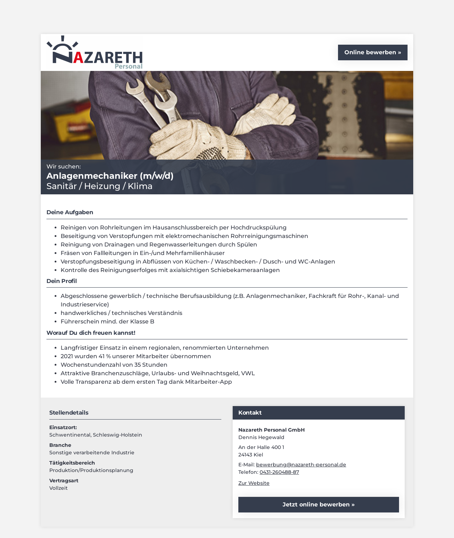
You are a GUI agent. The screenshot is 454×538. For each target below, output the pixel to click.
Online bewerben (370, 52)
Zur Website (254, 483)
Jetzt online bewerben (317, 504)
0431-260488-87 (279, 472)
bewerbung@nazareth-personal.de (301, 464)
